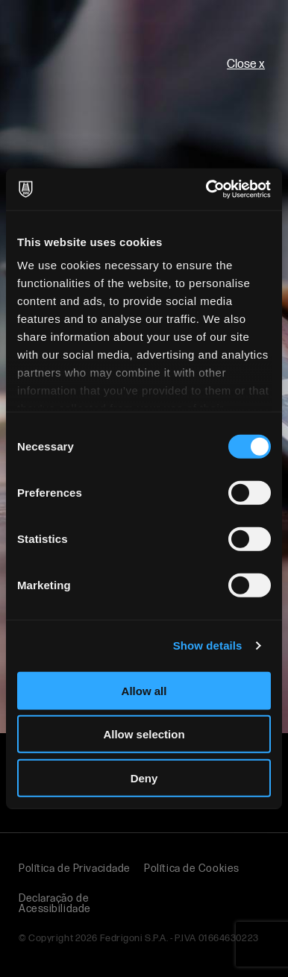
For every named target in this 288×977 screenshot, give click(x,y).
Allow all (144, 690)
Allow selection (143, 734)
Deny (144, 777)
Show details (207, 645)
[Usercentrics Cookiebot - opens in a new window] (207, 189)
